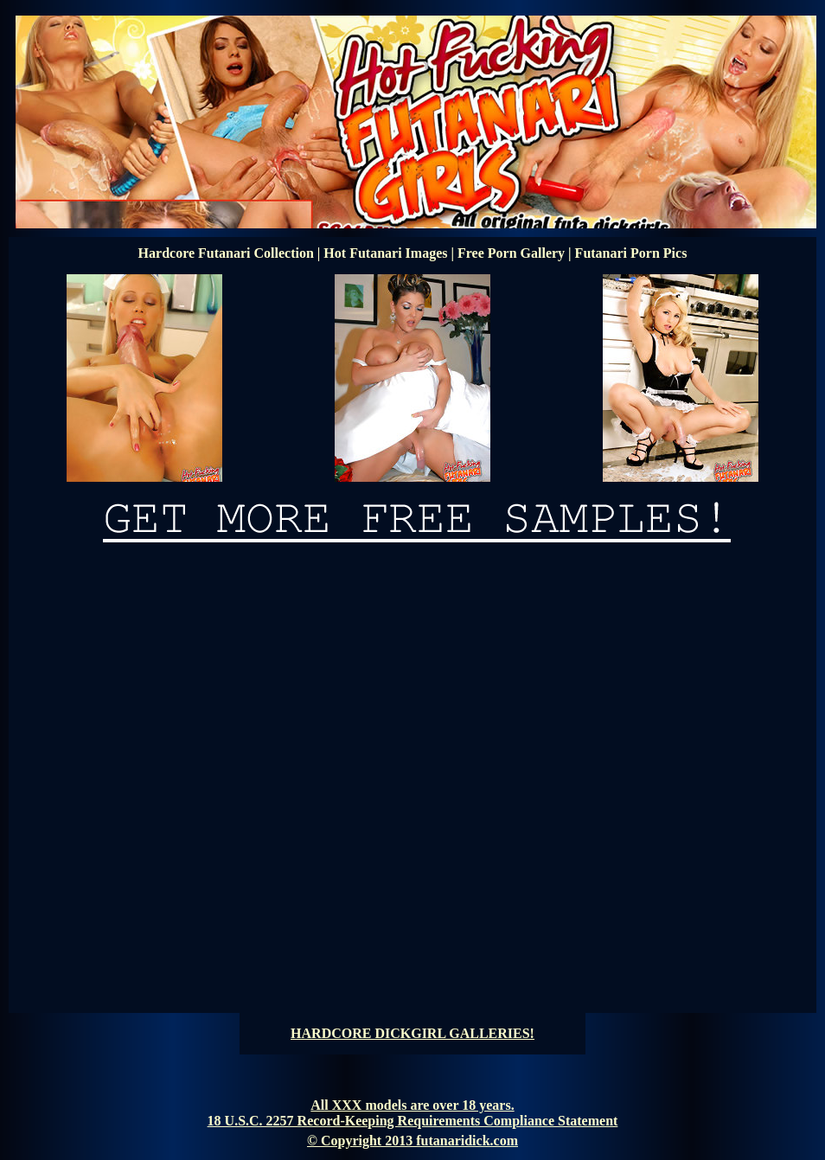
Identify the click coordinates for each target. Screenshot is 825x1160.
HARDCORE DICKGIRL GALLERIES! (412, 1033)
